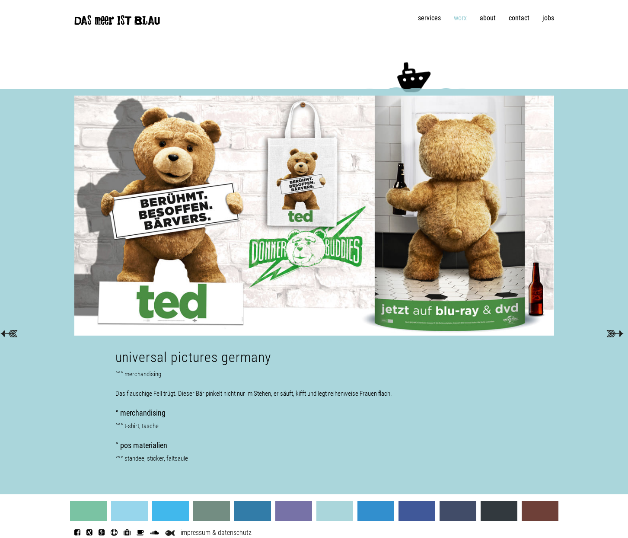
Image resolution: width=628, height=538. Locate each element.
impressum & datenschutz (216, 532)
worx (460, 18)
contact (519, 18)
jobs (548, 18)
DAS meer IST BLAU (117, 22)
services (429, 18)
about (488, 18)
